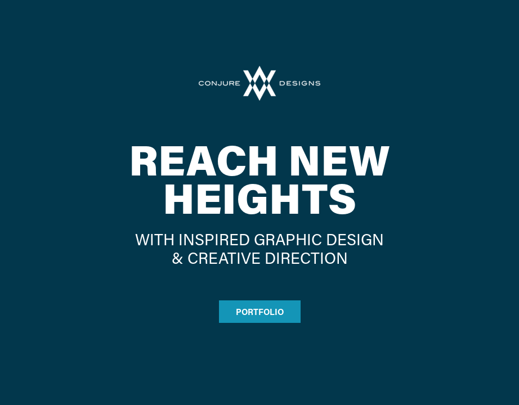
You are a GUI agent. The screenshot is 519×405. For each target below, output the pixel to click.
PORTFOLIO (260, 311)
